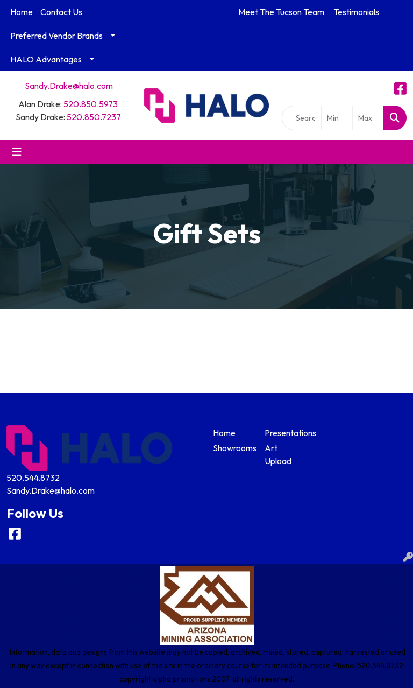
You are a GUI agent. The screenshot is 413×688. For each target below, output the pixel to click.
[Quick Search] (302, 118)
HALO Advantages (46, 59)
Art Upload (278, 454)
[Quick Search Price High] (368, 118)
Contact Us (61, 11)
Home (21, 11)
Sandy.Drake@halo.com (69, 85)
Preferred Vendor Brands (56, 35)
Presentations (284, 432)
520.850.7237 (94, 116)
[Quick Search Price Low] (337, 118)
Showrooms (232, 448)
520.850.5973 (90, 104)
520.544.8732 (33, 477)
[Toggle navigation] (16, 151)
